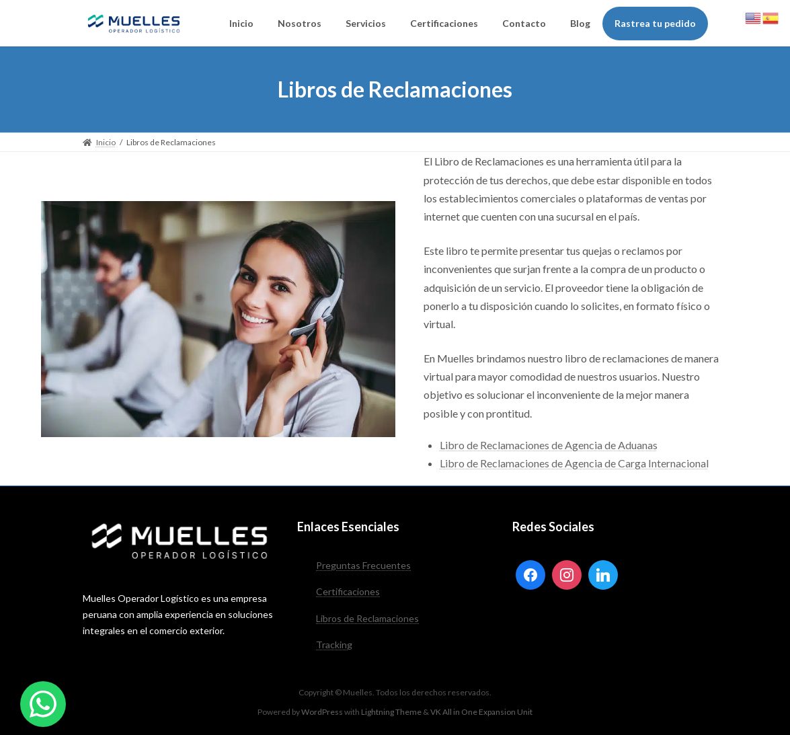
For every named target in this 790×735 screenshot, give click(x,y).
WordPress (322, 711)
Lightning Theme (391, 711)
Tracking (334, 644)
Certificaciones (348, 591)
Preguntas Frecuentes (363, 565)
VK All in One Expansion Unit (481, 711)
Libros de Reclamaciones (367, 617)
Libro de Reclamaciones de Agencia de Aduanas (549, 444)
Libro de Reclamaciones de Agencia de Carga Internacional (574, 463)
